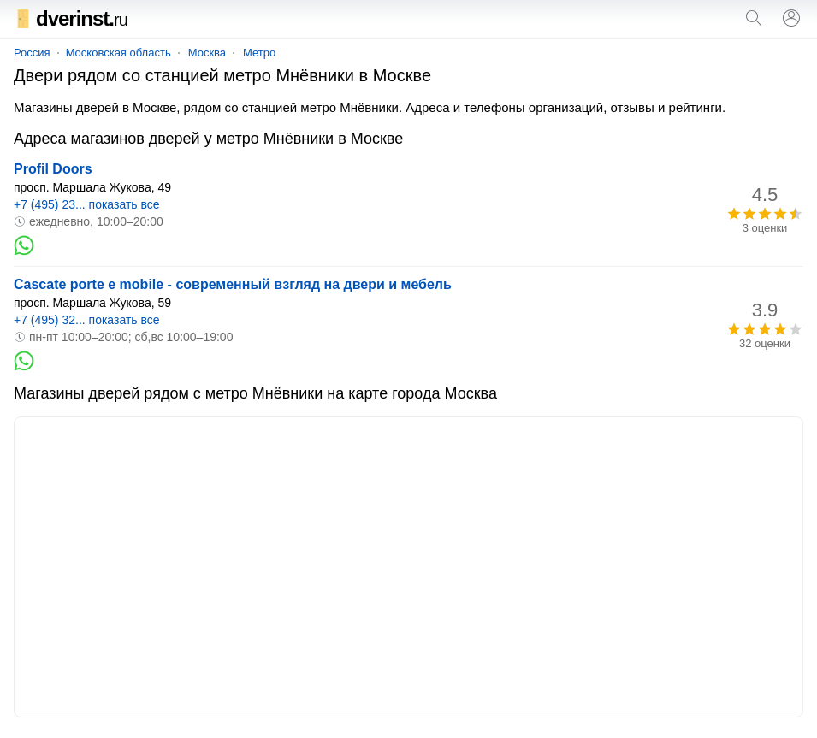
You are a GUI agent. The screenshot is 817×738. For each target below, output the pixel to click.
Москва (207, 52)
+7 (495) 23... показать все (87, 204)
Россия (32, 52)
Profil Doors (53, 169)
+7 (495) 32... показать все (87, 320)
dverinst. (70, 18)
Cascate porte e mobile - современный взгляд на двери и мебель (233, 284)
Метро (259, 52)
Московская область (118, 52)
